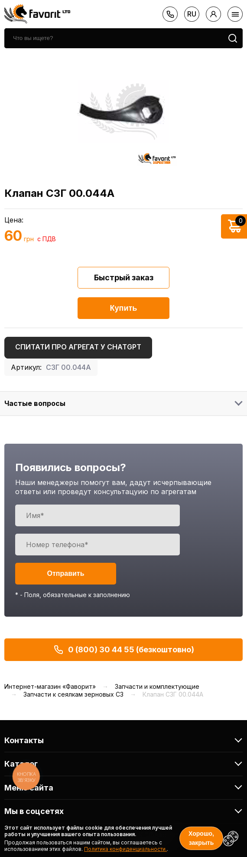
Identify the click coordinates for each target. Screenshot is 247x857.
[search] (113, 38)
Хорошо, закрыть (201, 838)
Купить (123, 308)
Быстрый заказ (123, 277)
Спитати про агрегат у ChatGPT (78, 346)
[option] (123, 111)
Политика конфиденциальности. (125, 849)
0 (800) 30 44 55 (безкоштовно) (123, 649)
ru (191, 14)
